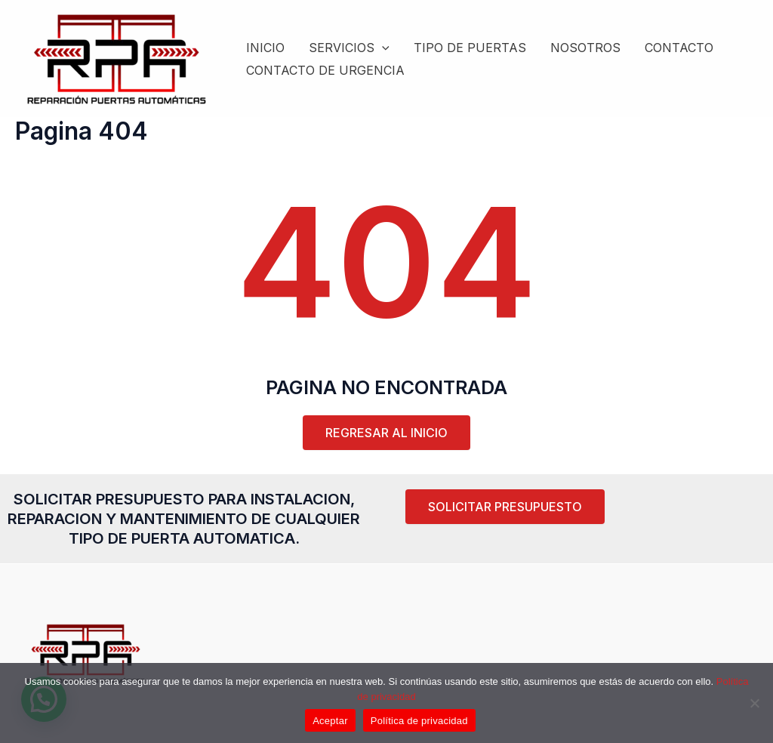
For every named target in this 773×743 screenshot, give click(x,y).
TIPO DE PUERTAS (470, 47)
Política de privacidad (419, 720)
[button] (505, 506)
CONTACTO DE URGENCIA (325, 70)
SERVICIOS (349, 47)
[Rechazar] (754, 703)
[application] (382, 47)
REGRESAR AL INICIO (386, 432)
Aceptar (330, 720)
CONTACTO (679, 47)
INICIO (265, 47)
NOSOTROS (585, 47)
